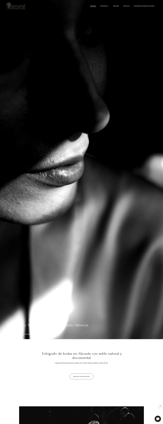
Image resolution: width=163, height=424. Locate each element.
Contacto (126, 6)
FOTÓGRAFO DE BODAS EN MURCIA (144, 6)
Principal (93, 6)
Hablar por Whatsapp (81, 377)
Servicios (116, 6)
